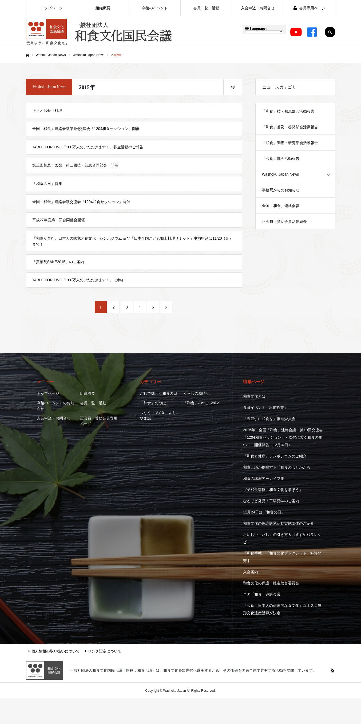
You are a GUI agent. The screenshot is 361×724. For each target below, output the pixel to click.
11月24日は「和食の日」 (264, 512)
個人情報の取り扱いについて (54, 651)
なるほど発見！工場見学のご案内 (271, 501)
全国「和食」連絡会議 (280, 206)
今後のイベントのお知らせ (55, 406)
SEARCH (330, 32)
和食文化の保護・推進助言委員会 (271, 583)
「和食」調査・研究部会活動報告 (290, 143)
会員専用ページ (309, 8)
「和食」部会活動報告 (280, 158)
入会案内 (250, 572)
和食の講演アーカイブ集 (263, 478)
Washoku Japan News (280, 174)
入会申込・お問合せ (53, 418)
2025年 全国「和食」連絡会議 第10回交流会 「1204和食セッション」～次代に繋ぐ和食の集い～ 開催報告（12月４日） (283, 437)
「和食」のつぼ (153, 403)
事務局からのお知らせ (280, 190)
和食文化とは (254, 396)
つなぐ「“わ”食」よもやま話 (158, 415)
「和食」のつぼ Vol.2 (201, 403)
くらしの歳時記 (196, 393)
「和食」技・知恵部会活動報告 (288, 111)
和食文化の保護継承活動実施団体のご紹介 (278, 523)
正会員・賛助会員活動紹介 (284, 221)
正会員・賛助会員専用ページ (98, 421)
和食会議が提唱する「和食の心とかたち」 (278, 467)
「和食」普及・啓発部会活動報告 (290, 127)
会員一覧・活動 (93, 403)
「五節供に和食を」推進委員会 (269, 419)
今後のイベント (155, 8)
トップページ (48, 393)
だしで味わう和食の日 (158, 393)
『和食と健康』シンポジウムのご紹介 (275, 456)
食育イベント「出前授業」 (265, 407)
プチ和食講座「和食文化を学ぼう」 (273, 490)
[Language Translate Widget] (264, 31)
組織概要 (87, 393)
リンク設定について (103, 651)
